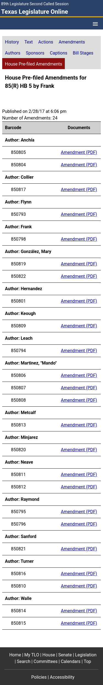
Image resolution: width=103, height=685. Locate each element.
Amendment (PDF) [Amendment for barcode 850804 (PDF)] (79, 164)
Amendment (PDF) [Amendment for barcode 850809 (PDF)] (79, 325)
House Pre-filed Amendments (33, 64)
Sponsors (35, 53)
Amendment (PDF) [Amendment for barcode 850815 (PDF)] (79, 623)
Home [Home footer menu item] (15, 654)
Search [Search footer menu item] (23, 661)
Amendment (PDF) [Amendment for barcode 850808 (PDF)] (79, 400)
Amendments (72, 42)
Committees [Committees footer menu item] (45, 661)
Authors (12, 53)
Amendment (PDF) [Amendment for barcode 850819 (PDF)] (79, 264)
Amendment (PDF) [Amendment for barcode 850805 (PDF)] (79, 152)
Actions (45, 42)
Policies (39, 677)
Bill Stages (83, 53)
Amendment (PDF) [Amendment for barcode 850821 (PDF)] (79, 548)
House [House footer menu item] (48, 654)
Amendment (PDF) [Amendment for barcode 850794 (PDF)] (79, 350)
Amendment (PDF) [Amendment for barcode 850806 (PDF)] (79, 375)
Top (87, 661)
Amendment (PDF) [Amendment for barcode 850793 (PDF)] (79, 214)
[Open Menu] (95, 23)
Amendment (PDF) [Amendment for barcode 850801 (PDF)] (79, 301)
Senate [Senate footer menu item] (65, 654)
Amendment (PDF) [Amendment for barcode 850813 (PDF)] (79, 425)
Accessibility (62, 677)
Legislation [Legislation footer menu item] (85, 654)
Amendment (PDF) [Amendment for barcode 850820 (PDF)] (79, 449)
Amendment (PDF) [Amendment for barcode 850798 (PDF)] (79, 239)
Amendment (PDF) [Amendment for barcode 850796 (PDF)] (79, 524)
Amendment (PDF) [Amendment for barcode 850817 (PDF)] (79, 189)
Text (28, 42)
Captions (58, 53)
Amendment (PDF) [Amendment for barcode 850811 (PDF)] (79, 474)
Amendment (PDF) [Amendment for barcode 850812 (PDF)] (79, 487)
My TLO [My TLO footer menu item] (31, 654)
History (12, 42)
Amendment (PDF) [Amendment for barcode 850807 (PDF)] (79, 387)
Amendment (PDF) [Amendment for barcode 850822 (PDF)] (79, 276)
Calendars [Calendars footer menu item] (70, 661)
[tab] (12, 41)
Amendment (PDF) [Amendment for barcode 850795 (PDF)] (79, 511)
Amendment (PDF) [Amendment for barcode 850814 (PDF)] (79, 610)
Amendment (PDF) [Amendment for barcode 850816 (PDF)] (79, 573)
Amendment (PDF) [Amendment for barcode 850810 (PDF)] (79, 586)
